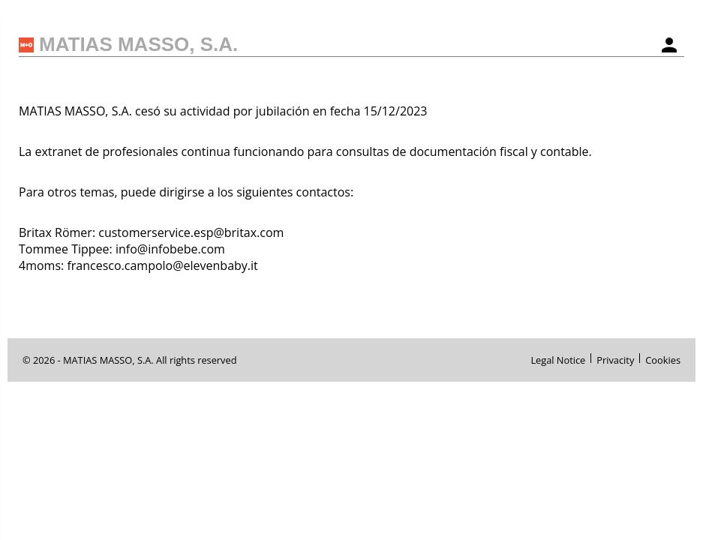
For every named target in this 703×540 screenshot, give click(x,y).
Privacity (615, 358)
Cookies (662, 358)
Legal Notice (557, 358)
